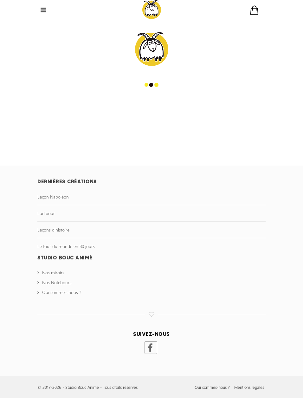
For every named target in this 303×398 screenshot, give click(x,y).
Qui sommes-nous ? (61, 292)
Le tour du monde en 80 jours (66, 246)
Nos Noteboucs (57, 282)
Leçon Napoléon (53, 197)
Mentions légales (249, 387)
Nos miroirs (53, 273)
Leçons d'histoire (53, 230)
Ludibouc (46, 213)
